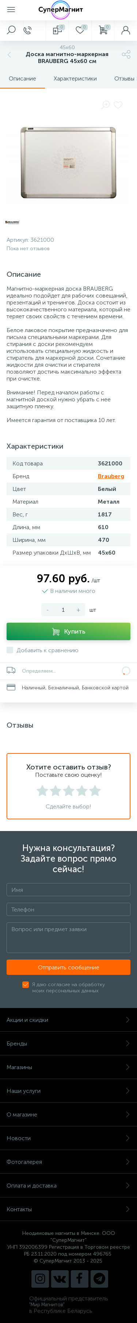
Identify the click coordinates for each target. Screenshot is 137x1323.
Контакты (68, 1209)
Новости (68, 1138)
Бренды (68, 1043)
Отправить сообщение (68, 967)
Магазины (68, 1067)
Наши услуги (68, 1090)
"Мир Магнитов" (47, 1304)
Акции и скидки (68, 1019)
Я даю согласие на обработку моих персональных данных (68, 987)
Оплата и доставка (68, 1185)
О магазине (68, 1114)
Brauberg (111, 476)
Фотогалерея (68, 1161)
